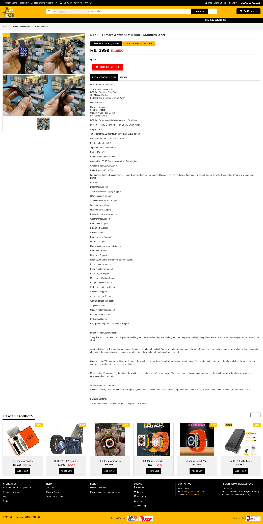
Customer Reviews (11, 492)
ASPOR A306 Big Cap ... (240, 460)
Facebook (139, 487)
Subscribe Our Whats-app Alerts (17, 487)
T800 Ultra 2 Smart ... (153, 460)
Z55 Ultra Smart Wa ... (197, 460)
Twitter (138, 492)
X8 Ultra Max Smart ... (110, 460)
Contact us (7, 501)
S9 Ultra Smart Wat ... (22, 460)
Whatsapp (140, 506)
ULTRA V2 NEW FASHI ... (66, 460)
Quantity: (95, 59)
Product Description (104, 77)
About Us (50, 487)
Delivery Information (99, 487)
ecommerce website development (18, 520)
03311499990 (192, 494)
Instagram (140, 496)
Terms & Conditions (55, 496)
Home (5, 27)
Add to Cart (22, 470)
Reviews (124, 77)
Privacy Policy (52, 492)
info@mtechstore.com (194, 491)
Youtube (139, 501)
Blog (5, 496)
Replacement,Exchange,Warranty (105, 492)
